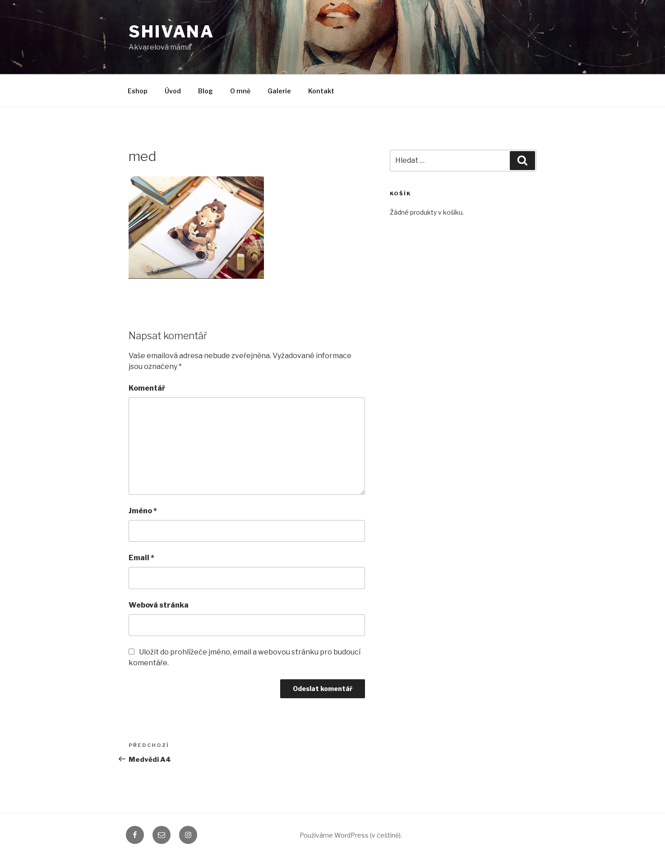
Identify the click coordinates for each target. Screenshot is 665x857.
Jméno (143, 511)
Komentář (147, 388)
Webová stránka (159, 605)
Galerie (279, 91)
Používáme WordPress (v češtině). (351, 835)
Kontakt (321, 91)
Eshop (138, 91)
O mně (240, 91)
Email (141, 557)
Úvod (173, 91)
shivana (171, 31)
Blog (205, 91)
